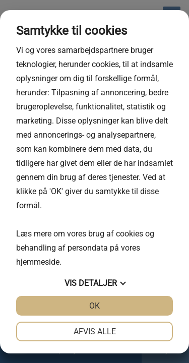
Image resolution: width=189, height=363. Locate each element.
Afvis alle (95, 331)
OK (94, 306)
